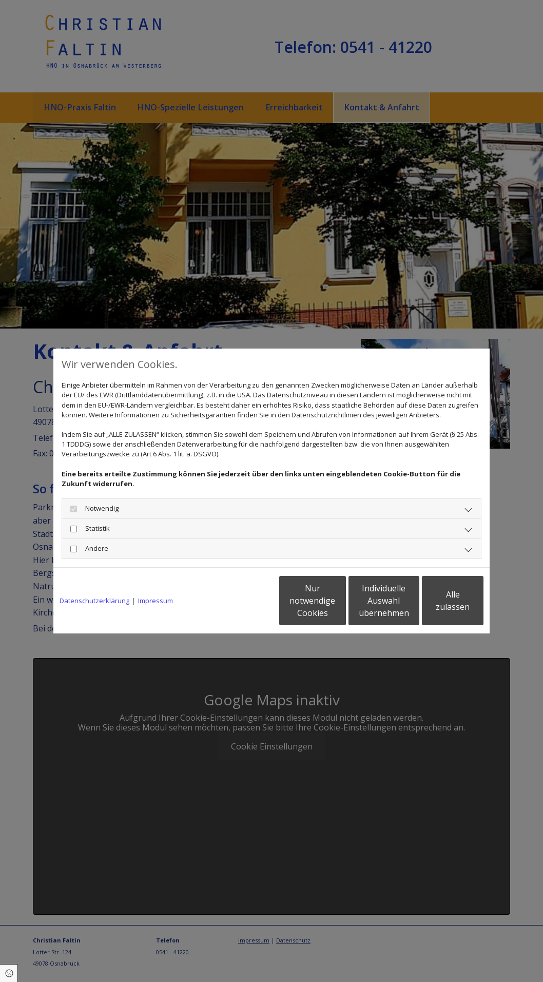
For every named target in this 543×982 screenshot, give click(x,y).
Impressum (155, 600)
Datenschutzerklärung (94, 600)
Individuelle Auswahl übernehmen (339, 601)
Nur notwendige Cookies (241, 600)
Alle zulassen (436, 600)
